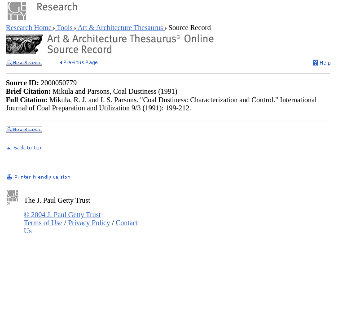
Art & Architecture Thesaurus (120, 27)
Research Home (29, 27)
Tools (65, 27)
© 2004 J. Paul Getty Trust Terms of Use (62, 219)
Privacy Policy (89, 223)
